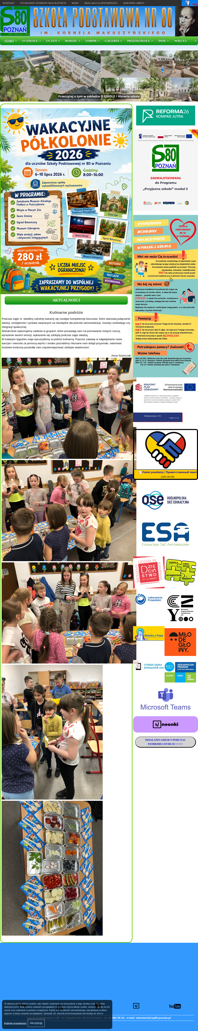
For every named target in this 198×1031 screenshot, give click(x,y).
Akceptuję (36, 1023)
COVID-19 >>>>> (172, 743)
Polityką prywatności (15, 1023)
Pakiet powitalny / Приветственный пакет (169, 472)
